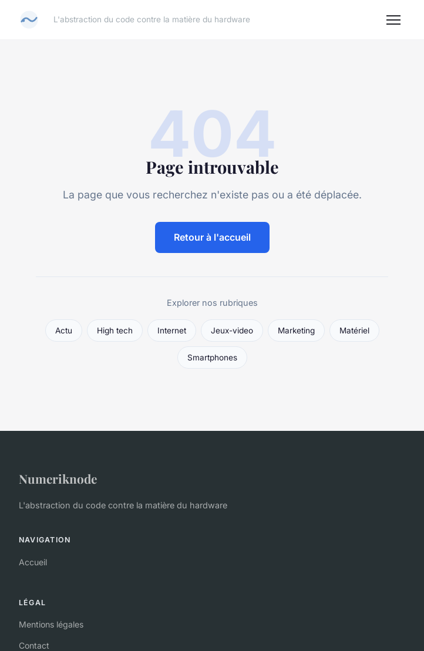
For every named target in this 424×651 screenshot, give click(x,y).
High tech (115, 330)
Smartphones (212, 357)
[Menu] (393, 20)
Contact (34, 645)
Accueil (33, 562)
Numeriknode (58, 478)
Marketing (296, 330)
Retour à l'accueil (212, 237)
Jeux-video (232, 330)
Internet (171, 330)
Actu (63, 330)
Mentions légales (51, 624)
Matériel (354, 330)
